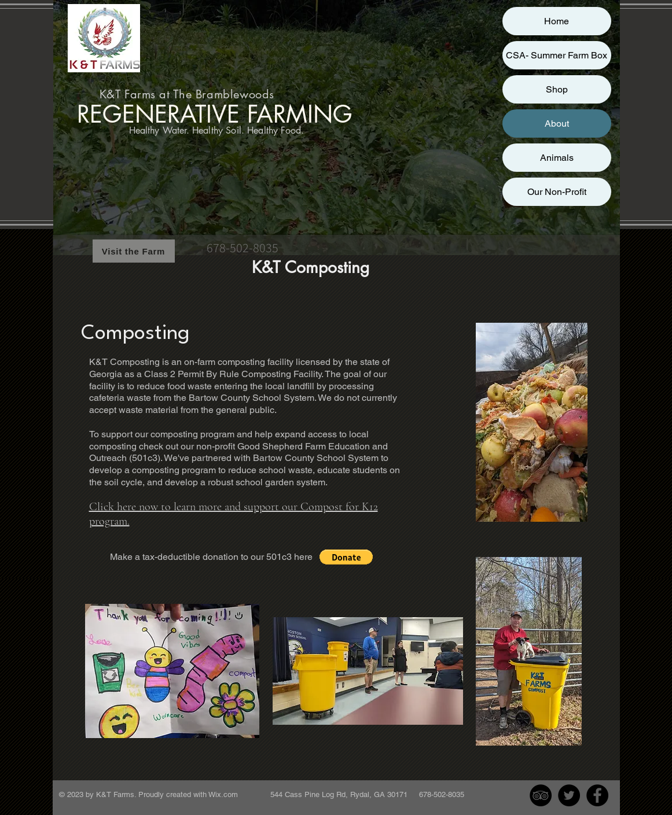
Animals (557, 157)
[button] (346, 557)
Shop (557, 89)
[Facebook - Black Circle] (597, 795)
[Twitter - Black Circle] (569, 795)
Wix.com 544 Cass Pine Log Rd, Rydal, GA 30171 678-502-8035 (336, 794)
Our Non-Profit (556, 191)
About (557, 123)
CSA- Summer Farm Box (556, 55)
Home (556, 21)
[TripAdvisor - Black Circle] (541, 795)
